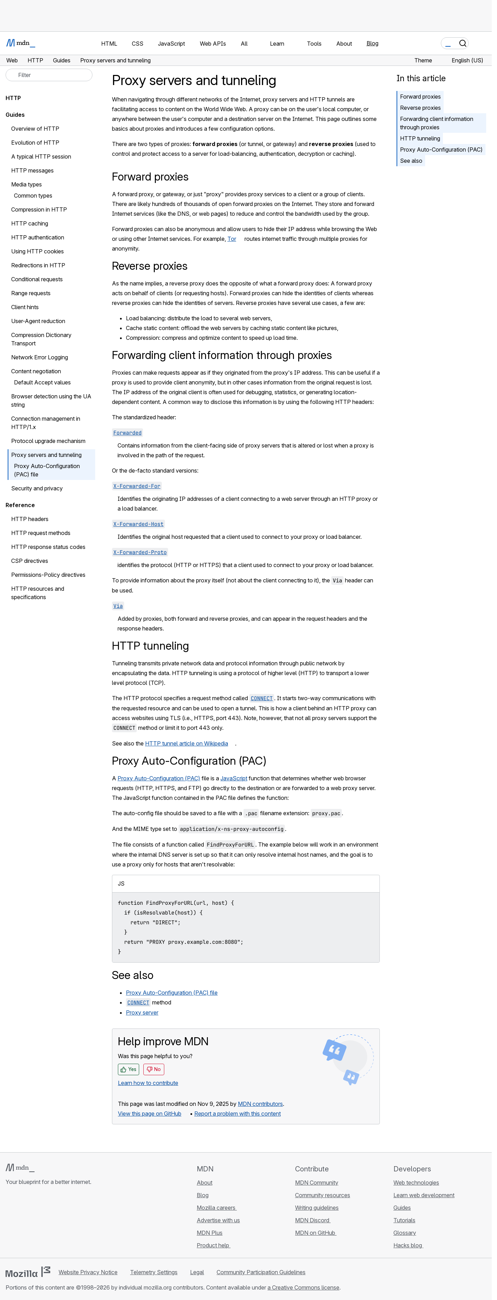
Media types (26, 184)
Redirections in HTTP (38, 265)
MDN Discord (313, 1220)
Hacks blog (408, 1245)
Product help (214, 1245)
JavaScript (233, 778)
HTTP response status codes (48, 546)
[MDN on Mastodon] (47, 1223)
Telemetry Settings (154, 1272)
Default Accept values (42, 382)
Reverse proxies (420, 107)
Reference (20, 505)
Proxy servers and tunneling (46, 454)
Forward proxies (420, 96)
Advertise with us (218, 1220)
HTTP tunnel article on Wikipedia (186, 743)
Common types (33, 195)
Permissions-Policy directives (52, 574)
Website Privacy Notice (88, 1272)
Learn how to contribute (148, 1082)
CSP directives (29, 560)
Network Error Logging (43, 357)
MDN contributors (260, 1103)
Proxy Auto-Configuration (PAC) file (172, 992)
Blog (372, 43)
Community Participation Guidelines (261, 1272)
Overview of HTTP (35, 128)
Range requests (31, 293)
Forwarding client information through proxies (436, 123)
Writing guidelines (317, 1207)
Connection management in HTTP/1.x (45, 422)
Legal (197, 1272)
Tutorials (404, 1220)
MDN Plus (210, 1232)
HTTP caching (29, 223)
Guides (15, 114)
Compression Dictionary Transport (41, 339)
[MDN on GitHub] (10, 1223)
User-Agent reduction (38, 321)
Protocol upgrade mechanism (48, 440)
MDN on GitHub (316, 1232)
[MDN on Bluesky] (22, 1223)
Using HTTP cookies (37, 251)
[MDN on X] (35, 1223)
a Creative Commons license (303, 1287)
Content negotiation (36, 371)
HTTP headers (29, 518)
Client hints (25, 307)
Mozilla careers (217, 1207)
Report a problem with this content (237, 1113)
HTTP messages (32, 170)
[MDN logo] (20, 1168)
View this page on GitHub (149, 1113)
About (204, 1182)
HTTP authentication (37, 237)
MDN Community (316, 1182)
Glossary (404, 1232)
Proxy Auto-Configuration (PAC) (441, 149)
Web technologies (416, 1182)
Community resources (322, 1195)
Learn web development (423, 1195)
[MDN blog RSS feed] (60, 1223)
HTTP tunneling (420, 138)
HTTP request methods (40, 532)
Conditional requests (37, 279)
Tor (231, 238)
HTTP (13, 97)
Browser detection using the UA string (51, 400)
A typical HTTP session (41, 156)
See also (411, 160)
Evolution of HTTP (35, 142)
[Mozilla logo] (28, 1272)
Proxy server (142, 1012)
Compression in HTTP (39, 209)
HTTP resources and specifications (37, 593)
